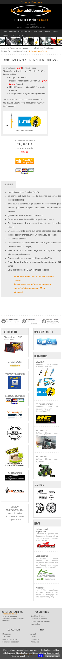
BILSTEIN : (47, 379)
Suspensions (28, 31)
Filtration (47, 31)
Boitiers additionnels (15, 31)
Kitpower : (47, 592)
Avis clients (6, 636)
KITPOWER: (47, 440)
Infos (18, 35)
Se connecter (36, 2)
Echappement (38, 31)
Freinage (55, 31)
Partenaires (34, 639)
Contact (24, 35)
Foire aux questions (9, 639)
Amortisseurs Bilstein (32, 48)
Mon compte (6, 634)
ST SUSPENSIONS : (47, 413)
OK (40, 656)
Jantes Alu (6, 35)
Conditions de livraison (38, 619)
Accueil (5, 31)
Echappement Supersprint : (47, 538)
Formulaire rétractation (10, 642)
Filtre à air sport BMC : (15, 345)
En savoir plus (52, 656)
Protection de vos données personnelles (40, 623)
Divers (13, 35)
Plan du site (34, 642)
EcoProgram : (47, 568)
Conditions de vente (37, 616)
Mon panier (25, 2)
